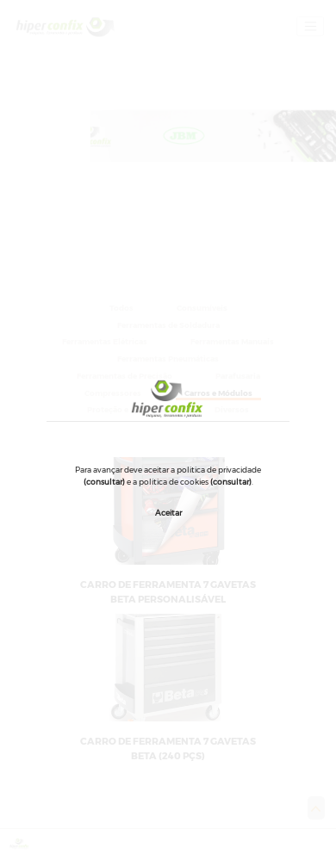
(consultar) (104, 481)
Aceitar (168, 512)
